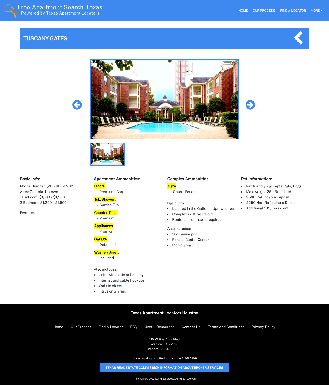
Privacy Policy (264, 326)
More (315, 10)
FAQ (133, 326)
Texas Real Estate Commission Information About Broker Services (164, 367)
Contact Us (191, 326)
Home (243, 10)
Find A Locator (293, 10)
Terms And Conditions (226, 326)
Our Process (264, 10)
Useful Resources (159, 326)
